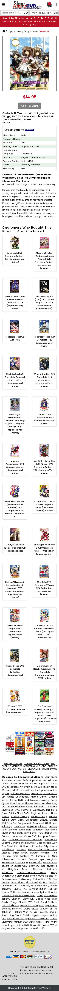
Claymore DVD (10, 885)
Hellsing (53, 826)
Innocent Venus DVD (25, 836)
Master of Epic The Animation (18, 895)
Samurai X (42, 856)
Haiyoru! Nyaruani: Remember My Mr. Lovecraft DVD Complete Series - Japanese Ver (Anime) (14, 590)
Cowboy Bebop (20, 816)
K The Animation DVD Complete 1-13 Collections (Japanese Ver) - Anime (44, 380)
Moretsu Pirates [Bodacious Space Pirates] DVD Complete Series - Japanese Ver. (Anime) (44, 260)
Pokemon (33, 865)
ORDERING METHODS (35, 766)
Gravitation (8, 862)
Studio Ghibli (50, 862)
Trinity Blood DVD (19, 813)
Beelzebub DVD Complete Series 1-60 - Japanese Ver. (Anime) (15, 257)
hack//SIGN (8, 849)
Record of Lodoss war (14, 865)
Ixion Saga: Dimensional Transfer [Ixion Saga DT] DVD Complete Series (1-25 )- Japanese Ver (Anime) (14, 423)
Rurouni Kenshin (40, 852)
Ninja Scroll (32, 882)
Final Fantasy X (48, 865)
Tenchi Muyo (37, 875)
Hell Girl (52, 889)
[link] (11, 965)
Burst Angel (36, 921)
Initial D (42, 826)
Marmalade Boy (10, 905)
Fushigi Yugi (25, 879)
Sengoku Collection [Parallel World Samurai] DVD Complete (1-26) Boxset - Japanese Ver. (15, 509)
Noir (45, 882)
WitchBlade (51, 839)
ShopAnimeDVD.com (39, 988)
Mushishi (17, 908)
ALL (34, 24)
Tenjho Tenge (9, 902)
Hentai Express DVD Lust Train (15, 338)
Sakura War (21, 912)
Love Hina (19, 826)
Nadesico (38, 829)
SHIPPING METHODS (12, 766)
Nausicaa (38, 869)
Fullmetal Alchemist (32, 809)
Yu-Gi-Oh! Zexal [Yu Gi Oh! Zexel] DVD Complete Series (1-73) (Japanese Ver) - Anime (44, 467)
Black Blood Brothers (45, 902)
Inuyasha (32, 826)
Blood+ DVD (25, 902)
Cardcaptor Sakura (36, 819)
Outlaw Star (39, 879)
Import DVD (31, 31)
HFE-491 (44, 31)
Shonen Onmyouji (22, 898)
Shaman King (39, 816)
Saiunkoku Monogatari (32, 905)
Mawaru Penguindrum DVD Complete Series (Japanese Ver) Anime (15, 467)
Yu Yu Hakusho (38, 912)
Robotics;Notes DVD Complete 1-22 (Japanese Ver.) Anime (44, 341)
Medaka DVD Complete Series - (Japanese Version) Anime (44, 419)
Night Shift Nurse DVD (37, 918)
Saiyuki (18, 846)
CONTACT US (18, 768)
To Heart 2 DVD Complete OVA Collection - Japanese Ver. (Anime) (15, 631)
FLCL (49, 879)
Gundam (6, 836)
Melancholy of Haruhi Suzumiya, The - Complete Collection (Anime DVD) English (44, 672)
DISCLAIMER (33, 768)
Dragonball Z (24, 823)
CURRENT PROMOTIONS (36, 763)
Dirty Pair (12, 823)
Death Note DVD (46, 898)
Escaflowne (51, 829)
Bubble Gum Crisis (12, 819)
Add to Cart (29, 106)
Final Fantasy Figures (21, 803)
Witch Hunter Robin (31, 872)
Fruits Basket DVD (47, 833)
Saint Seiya (30, 833)
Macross (21, 849)
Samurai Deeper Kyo (30, 859)
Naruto (5, 816)
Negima (36, 813)
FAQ (53, 763)
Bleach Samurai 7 (36, 806)
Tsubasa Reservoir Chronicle (25, 839)
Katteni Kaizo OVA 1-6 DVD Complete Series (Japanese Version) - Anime (44, 506)
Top (10, 31)
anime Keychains (20, 793)
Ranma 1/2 (35, 862)
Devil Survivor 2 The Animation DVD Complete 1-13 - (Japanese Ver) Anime (15, 302)
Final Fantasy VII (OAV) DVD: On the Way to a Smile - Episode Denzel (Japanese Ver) (44, 302)
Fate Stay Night (39, 885)
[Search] (14, 13)
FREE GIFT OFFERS (13, 763)
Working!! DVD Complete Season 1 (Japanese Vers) (15, 709)
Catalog (18, 31)
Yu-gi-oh (52, 859)
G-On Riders (18, 882)
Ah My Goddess (16, 806)
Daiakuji (53, 882)
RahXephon (8, 859)
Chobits (6, 852)
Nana (54, 813)
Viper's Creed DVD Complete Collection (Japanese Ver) (15, 670)
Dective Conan (10, 842)
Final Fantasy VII (23, 856)
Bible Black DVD (15, 918)
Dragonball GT (40, 823)
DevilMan (24, 885)
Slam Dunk (23, 875)
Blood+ (46, 813)
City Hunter (50, 846)
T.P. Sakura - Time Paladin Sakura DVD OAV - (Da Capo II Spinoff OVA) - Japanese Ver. (44, 631)
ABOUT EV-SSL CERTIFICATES (10, 978)
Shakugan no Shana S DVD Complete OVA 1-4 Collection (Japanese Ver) (44, 549)
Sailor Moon (20, 852)
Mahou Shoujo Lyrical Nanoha (39, 892)
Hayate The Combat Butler (29, 889)
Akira (54, 856)
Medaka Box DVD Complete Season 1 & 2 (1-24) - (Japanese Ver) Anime (15, 380)
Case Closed (44, 842)
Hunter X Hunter (32, 846)
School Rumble (27, 842)
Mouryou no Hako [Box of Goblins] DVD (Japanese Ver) (15, 547)
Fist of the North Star (42, 849)
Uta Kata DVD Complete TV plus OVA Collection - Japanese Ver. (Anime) (44, 588)
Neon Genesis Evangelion (16, 829)
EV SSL (11, 973)
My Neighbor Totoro (15, 869)
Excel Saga (21, 862)
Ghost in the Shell (12, 833)
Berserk (53, 816)
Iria (40, 882)
